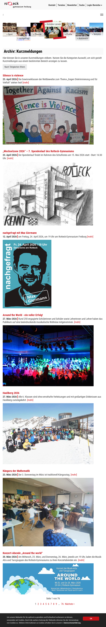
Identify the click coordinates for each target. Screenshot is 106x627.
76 (62, 603)
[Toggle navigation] (101, 14)
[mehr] (26, 82)
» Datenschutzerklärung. (71, 623)
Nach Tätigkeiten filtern (14, 67)
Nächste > (70, 603)
